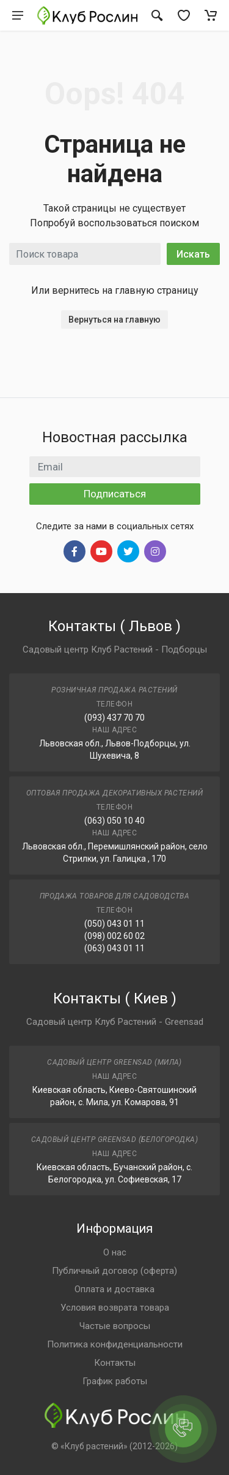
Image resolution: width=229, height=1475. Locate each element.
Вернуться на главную (114, 319)
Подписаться (115, 494)
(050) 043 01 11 (114, 924)
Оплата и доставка (114, 1289)
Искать (193, 254)
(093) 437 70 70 (114, 717)
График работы (114, 1381)
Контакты (115, 1362)
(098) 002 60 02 (114, 936)
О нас (114, 1252)
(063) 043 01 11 (114, 948)
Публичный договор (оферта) (114, 1270)
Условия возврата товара (114, 1307)
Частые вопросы (114, 1325)
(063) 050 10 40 (114, 821)
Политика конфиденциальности (115, 1344)
